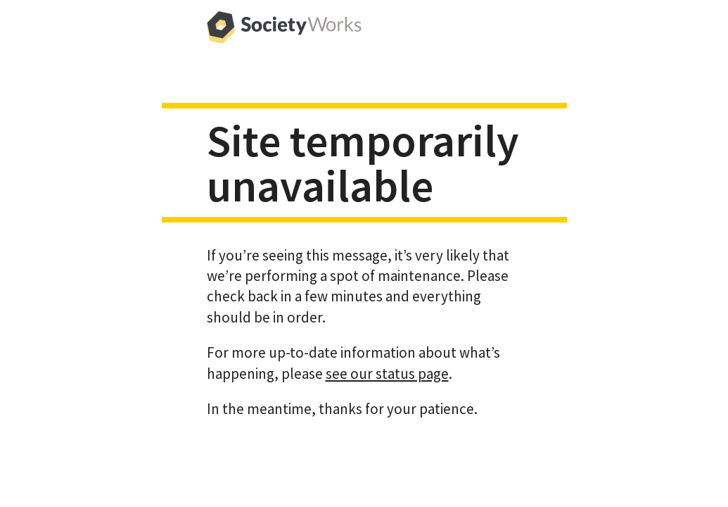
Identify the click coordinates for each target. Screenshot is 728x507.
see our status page (387, 373)
